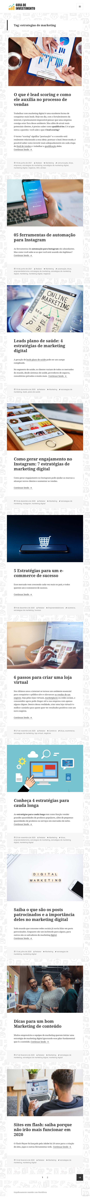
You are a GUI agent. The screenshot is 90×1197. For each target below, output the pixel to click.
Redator (39, 163)
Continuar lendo (23, 149)
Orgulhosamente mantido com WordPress (30, 1192)
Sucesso (38, 610)
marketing (24, 274)
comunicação (63, 163)
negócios (31, 168)
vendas (43, 168)
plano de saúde (34, 392)
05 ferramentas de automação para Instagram (44, 237)
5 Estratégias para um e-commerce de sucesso (38, 573)
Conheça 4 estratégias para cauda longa (41, 803)
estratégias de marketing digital (56, 165)
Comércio (52, 731)
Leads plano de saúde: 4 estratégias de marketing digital (39, 345)
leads (25, 392)
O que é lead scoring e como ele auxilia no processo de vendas (42, 99)
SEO (37, 168)
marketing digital (20, 168)
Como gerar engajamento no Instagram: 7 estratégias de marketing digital (43, 464)
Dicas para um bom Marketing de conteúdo (37, 1023)
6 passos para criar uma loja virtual (43, 679)
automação (62, 269)
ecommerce (69, 731)
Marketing (50, 163)
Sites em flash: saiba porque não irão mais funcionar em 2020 (43, 1129)
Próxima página (80, 1177)
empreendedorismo (21, 271)
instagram (27, 503)
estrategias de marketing (32, 165)
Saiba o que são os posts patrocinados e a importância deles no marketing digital (44, 914)
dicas (71, 163)
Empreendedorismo (56, 608)
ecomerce (71, 608)
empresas (18, 165)
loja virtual (39, 733)
